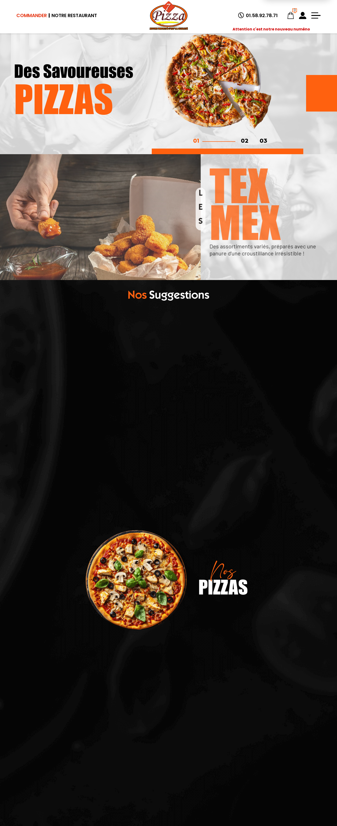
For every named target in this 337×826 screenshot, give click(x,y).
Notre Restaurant (74, 15)
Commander (31, 15)
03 (263, 141)
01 (196, 141)
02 (244, 141)
